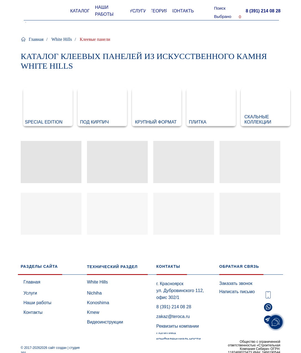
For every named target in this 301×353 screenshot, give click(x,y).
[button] (263, 11)
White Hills (61, 39)
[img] (48, 107)
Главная (32, 39)
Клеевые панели (95, 39)
